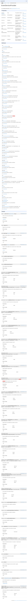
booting (3, 55)
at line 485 (25, 537)
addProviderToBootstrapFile (5, 206)
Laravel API (3, 1)
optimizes (3, 181)
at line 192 (25, 299)
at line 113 (25, 244)
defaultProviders (4, 201)
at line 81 (26, 213)
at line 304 (25, 391)
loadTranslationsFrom (5, 100)
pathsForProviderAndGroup (5, 156)
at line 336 (25, 419)
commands (3, 176)
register (3, 51)
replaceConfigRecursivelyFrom (6, 80)
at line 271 (25, 365)
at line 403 (25, 473)
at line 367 (25, 445)
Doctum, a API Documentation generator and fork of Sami (20, 600)
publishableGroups (4, 171)
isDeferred (3, 196)
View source (17, 8)
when (2, 191)
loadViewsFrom (4, 90)
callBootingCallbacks (4, 65)
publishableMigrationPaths (5, 166)
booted (3, 60)
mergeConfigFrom (4, 75)
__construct (3, 46)
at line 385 (25, 459)
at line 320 (25, 405)
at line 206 (25, 311)
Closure (5, 55)
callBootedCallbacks (4, 70)
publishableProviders (5, 161)
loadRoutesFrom (4, 85)
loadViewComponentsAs (5, 95)
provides (3, 186)
